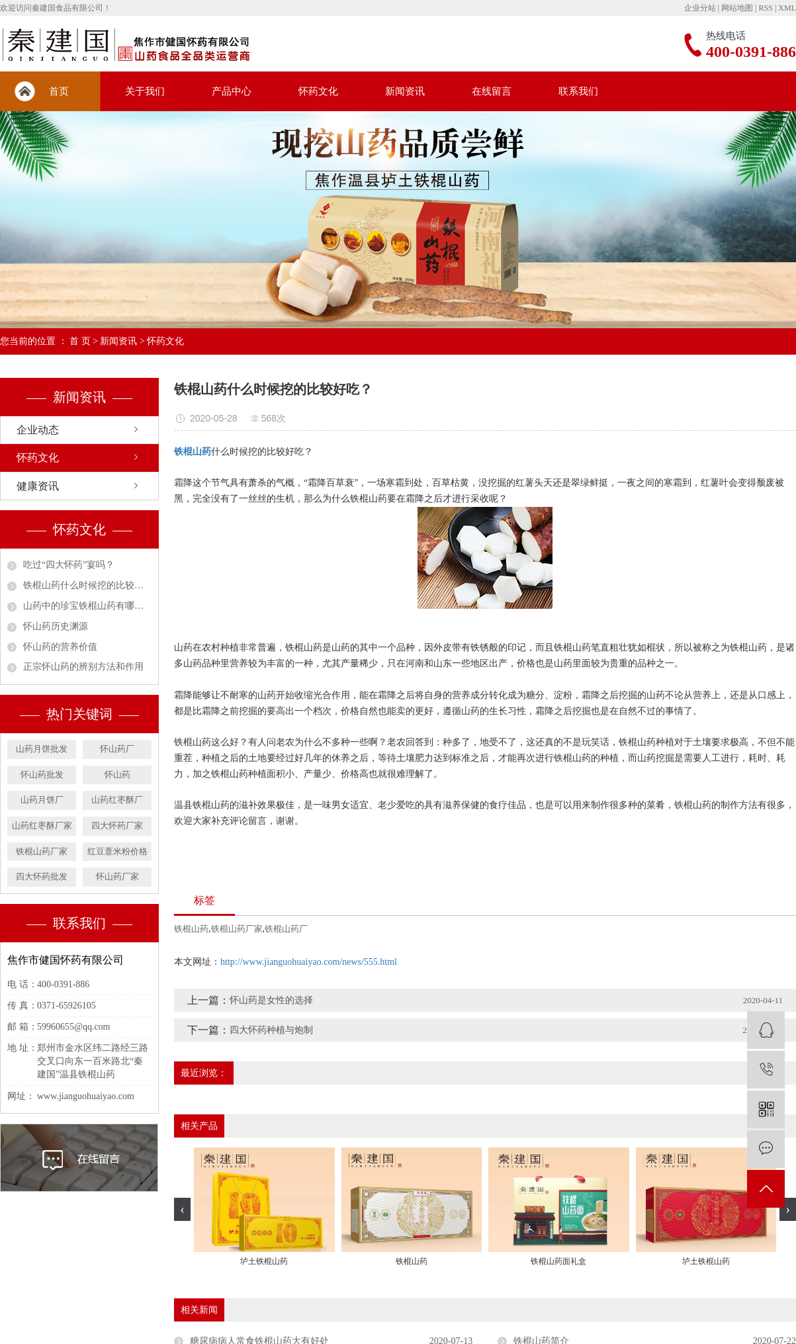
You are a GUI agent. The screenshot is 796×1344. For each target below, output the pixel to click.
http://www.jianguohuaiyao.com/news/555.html (308, 962)
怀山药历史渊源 (55, 626)
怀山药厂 (117, 749)
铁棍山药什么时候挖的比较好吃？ (87, 585)
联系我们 (578, 91)
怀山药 (117, 775)
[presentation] (182, 1209)
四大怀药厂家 (117, 825)
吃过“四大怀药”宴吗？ (68, 565)
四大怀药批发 (41, 876)
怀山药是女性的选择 (271, 1000)
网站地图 (737, 8)
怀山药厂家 (117, 876)
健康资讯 (38, 486)
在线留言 (491, 91)
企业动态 (38, 429)
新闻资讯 (405, 91)
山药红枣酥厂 (117, 800)
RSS (766, 8)
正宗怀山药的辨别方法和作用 (83, 667)
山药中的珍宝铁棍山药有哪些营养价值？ (87, 606)
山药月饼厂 (42, 800)
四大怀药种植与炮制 (271, 1030)
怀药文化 (318, 91)
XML (787, 8)
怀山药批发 (42, 775)
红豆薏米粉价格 (117, 851)
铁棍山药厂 (286, 929)
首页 (59, 91)
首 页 (80, 341)
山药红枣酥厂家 (42, 825)
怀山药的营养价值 (60, 647)
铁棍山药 (191, 929)
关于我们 (145, 91)
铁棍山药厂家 (41, 851)
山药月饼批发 (41, 749)
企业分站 (700, 8)
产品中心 (231, 91)
